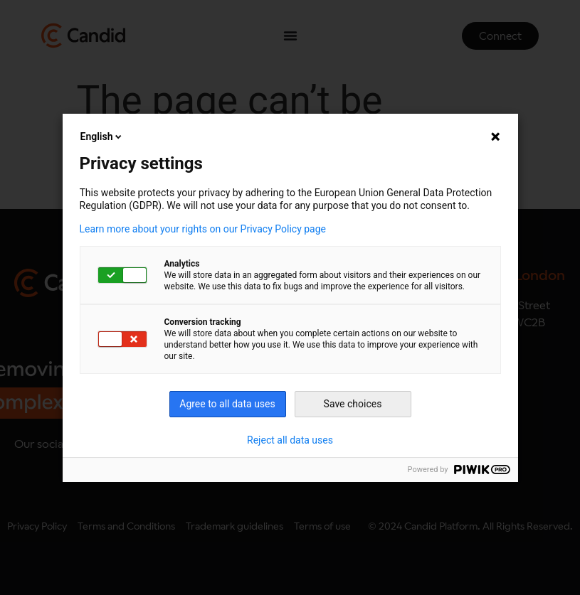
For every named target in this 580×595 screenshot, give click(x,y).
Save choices (353, 403)
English (102, 136)
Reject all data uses (290, 440)
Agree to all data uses (227, 403)
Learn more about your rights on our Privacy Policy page (203, 229)
